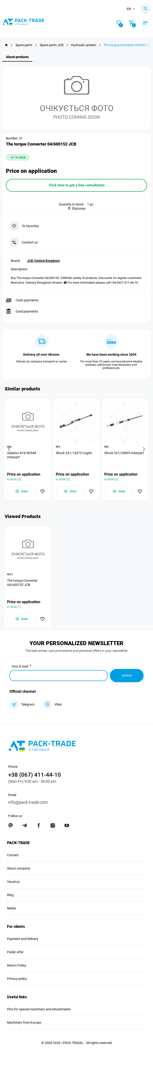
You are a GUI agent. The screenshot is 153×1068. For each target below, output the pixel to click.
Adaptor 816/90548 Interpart (21, 455)
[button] (10, 449)
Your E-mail (20, 666)
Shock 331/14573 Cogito (74, 453)
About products (17, 57)
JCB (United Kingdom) (43, 261)
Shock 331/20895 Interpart (124, 453)
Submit (127, 675)
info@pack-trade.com (28, 802)
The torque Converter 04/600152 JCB (22, 583)
